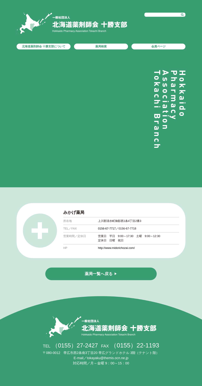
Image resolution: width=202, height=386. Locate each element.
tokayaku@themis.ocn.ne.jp (107, 358)
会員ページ (158, 46)
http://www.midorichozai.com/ (116, 248)
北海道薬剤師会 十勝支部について (43, 46)
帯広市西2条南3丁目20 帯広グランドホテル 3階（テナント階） (101, 353)
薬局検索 (101, 46)
